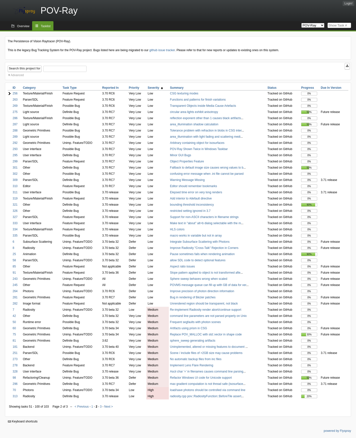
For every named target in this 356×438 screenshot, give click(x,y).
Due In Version (331, 87)
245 (15, 285)
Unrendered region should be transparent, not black (204, 303)
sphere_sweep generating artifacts (192, 340)
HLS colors (177, 229)
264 (15, 291)
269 (15, 106)
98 (14, 377)
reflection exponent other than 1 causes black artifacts (205, 118)
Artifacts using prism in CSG (188, 328)
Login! (348, 3)
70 (14, 390)
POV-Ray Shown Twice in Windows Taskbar (199, 149)
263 (15, 99)
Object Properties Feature (187, 161)
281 (15, 297)
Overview (23, 26)
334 (15, 229)
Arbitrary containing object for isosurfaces (197, 143)
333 (15, 223)
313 (15, 396)
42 (14, 316)
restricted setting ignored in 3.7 (190, 211)
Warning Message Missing (187, 180)
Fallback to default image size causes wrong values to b (207, 167)
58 (14, 260)
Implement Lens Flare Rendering (191, 365)
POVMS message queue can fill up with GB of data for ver (208, 285)
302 (15, 173)
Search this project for (24, 68)
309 (15, 180)
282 (15, 303)
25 (14, 254)
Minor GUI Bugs (180, 155)
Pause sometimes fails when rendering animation (202, 254)
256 (15, 93)
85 (14, 266)
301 (15, 167)
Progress (307, 87)
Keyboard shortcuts (23, 421)
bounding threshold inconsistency (192, 204)
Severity (155, 87)
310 (15, 186)
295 (15, 155)
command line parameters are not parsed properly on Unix (208, 316)
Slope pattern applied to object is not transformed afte (205, 272)
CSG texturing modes (184, 93)
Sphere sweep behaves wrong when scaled (198, 279)
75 (14, 334)
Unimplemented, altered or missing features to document (207, 347)
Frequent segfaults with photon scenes (195, 322)
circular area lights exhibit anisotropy (194, 112)
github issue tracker (162, 50)
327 (15, 217)
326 (15, 211)
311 (15, 192)
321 (15, 204)
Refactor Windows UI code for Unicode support (201, 377)
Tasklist (45, 26)
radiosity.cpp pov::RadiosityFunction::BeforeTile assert (205, 396)
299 (15, 161)
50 (14, 322)
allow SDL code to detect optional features (197, 260)
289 (15, 136)
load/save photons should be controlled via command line (207, 390)
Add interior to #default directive (191, 198)
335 (15, 235)
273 (15, 359)
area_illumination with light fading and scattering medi (205, 136)
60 (14, 328)
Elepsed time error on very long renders (196, 192)
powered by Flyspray (337, 431)
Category (29, 87)
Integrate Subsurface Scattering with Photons (200, 241)
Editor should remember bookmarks (193, 186)
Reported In (110, 87)
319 (15, 198)
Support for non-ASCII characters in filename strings (204, 217)
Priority (134, 87)
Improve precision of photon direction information (202, 291)
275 (15, 112)
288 (15, 130)
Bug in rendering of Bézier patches (193, 297)
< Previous (82, 406)
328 (15, 371)
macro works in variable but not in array (196, 235)
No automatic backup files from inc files (196, 359)
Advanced (17, 75)
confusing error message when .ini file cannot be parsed (207, 173)
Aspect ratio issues (182, 266)
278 (15, 365)
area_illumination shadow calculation (194, 124)
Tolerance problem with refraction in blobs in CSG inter (206, 130)
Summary (177, 87)
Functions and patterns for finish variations (198, 99)
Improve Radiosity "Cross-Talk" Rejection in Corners (204, 248)
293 (15, 149)
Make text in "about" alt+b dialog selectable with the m (205, 223)
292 (15, 143)
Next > (108, 406)
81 (14, 340)
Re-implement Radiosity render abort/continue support (205, 309)
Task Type (70, 87)
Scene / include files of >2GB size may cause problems (206, 353)
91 (14, 272)
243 (15, 279)
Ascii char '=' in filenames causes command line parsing (206, 371)
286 (15, 118)
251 (15, 353)
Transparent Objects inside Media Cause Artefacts (203, 106)
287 (15, 124)
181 (15, 347)
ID (14, 87)
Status (272, 87)
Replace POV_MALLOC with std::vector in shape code (206, 334)
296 (15, 384)
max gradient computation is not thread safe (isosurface (206, 384)
